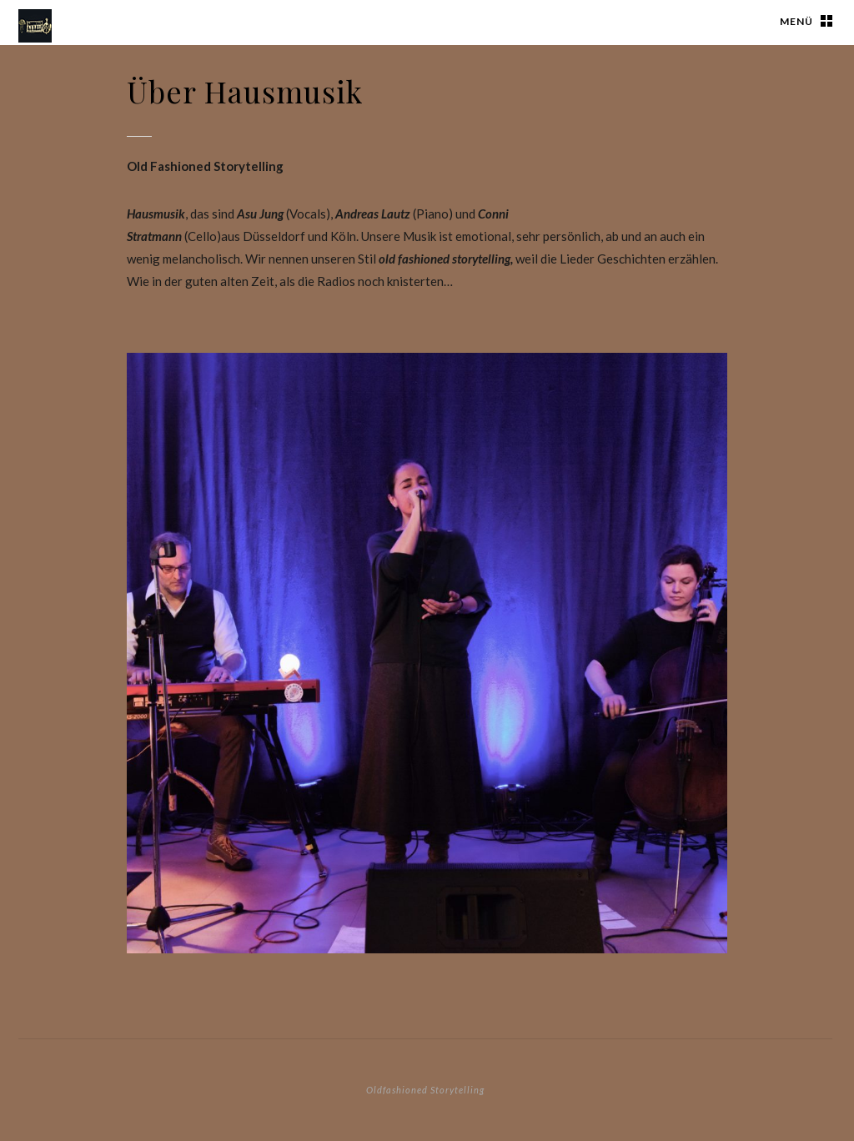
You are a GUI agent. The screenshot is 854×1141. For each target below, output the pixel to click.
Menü (796, 21)
